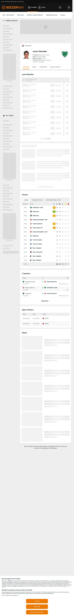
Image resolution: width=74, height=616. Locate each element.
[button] (60, 7)
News (34, 67)
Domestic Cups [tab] (37, 200)
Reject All (37, 606)
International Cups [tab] (53, 200)
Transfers (43, 67)
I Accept (37, 601)
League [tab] (26, 200)
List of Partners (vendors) (10, 595)
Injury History (55, 67)
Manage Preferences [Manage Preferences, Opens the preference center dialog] (37, 612)
